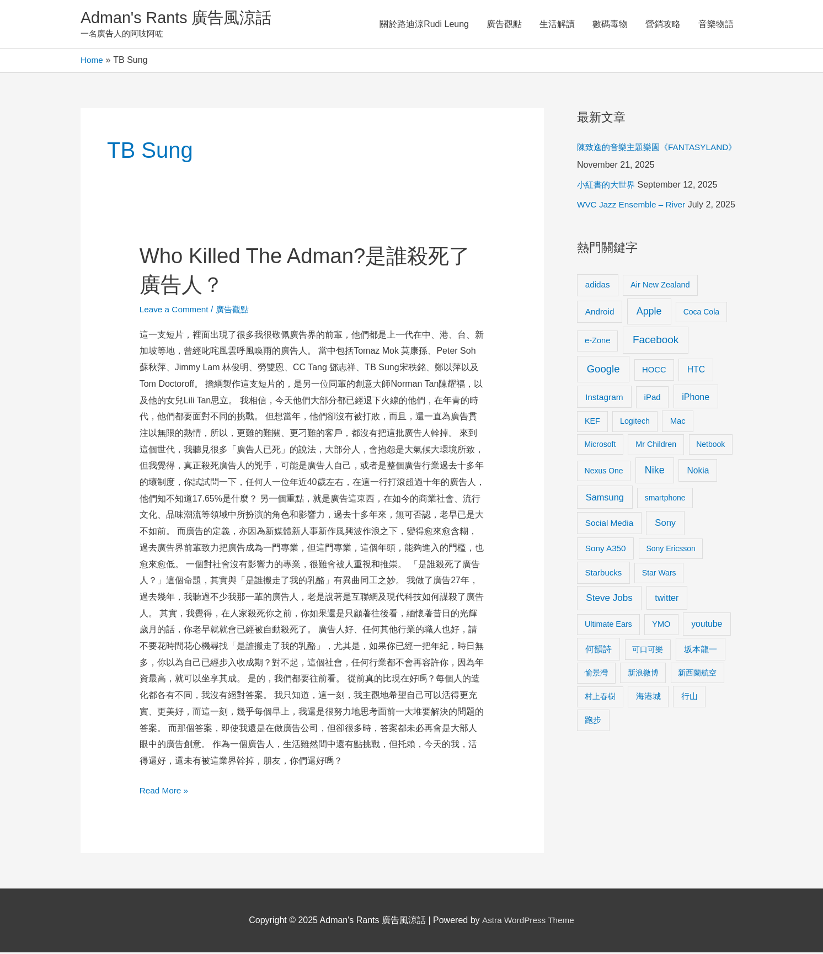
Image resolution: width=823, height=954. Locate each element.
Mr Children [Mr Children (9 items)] (655, 445)
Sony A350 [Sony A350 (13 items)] (605, 550)
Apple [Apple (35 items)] (649, 312)
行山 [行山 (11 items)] (689, 698)
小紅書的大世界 (608, 186)
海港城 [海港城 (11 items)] (648, 698)
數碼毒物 (610, 24)
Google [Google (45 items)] (603, 370)
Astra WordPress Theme (528, 921)
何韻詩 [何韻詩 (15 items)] (598, 650)
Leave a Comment (176, 311)
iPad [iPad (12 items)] (652, 398)
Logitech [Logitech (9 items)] (635, 422)
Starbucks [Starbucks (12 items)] (603, 574)
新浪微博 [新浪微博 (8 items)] (643, 674)
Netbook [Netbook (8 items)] (710, 445)
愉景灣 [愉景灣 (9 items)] (596, 674)
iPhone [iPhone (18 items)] (695, 398)
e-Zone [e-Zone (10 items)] (597, 342)
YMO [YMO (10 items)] (661, 625)
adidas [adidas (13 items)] (597, 286)
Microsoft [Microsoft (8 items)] (600, 445)
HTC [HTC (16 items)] (696, 371)
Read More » (165, 790)
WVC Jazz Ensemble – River (633, 206)
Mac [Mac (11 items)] (678, 422)
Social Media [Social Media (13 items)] (609, 524)
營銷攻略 (663, 24)
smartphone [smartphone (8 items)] (665, 499)
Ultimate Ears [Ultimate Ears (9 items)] (608, 625)
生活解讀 (557, 24)
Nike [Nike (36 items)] (655, 471)
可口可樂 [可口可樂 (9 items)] (647, 651)
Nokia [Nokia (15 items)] (698, 472)
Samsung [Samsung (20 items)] (605, 499)
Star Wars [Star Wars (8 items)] (659, 574)
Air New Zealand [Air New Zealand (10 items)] (660, 286)
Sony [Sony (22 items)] (665, 524)
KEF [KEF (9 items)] (592, 422)
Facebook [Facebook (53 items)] (655, 341)
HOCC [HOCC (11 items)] (654, 371)
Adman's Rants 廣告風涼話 (180, 18)
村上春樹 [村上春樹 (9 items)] (600, 698)
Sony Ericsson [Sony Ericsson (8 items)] (670, 550)
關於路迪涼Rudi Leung (424, 24)
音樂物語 (716, 24)
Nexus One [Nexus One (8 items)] (604, 472)
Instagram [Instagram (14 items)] (604, 398)
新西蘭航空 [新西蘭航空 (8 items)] (697, 674)
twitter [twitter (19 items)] (666, 599)
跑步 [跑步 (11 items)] (593, 721)
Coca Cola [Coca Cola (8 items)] (701, 313)
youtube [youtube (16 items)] (706, 625)
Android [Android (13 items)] (599, 313)
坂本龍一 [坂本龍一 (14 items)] (700, 650)
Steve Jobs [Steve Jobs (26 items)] (609, 599)
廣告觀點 (504, 24)
